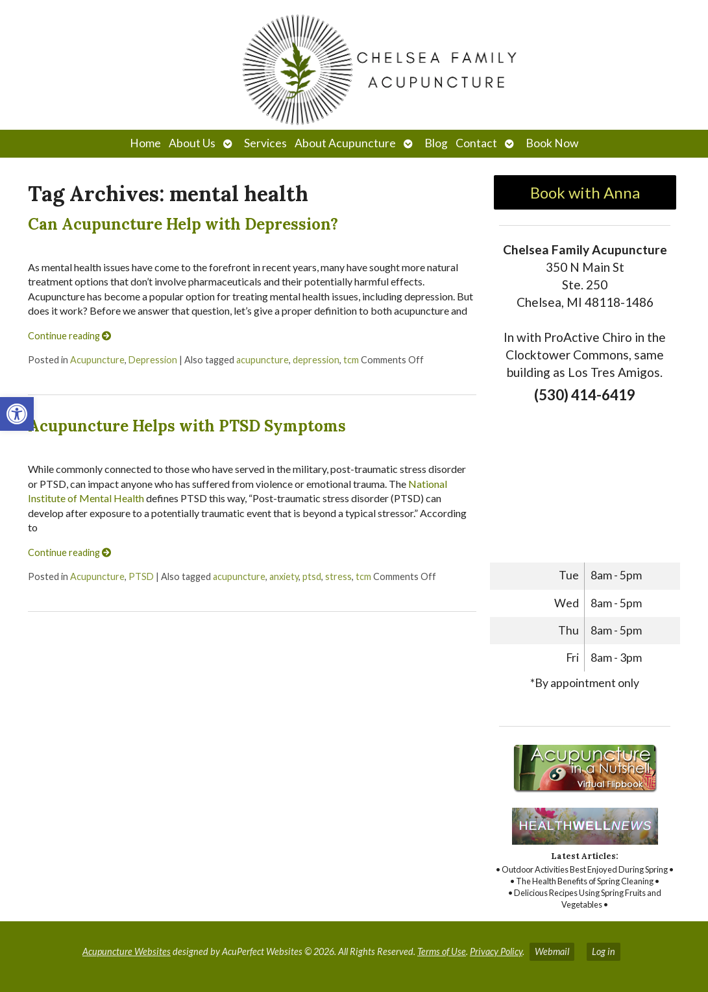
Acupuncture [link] (97, 359)
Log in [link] (603, 951)
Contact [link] (476, 143)
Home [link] (145, 143)
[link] (17, 414)
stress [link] (338, 576)
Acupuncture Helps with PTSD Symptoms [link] (187, 426)
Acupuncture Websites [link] (126, 951)
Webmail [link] (552, 951)
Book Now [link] (552, 143)
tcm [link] (351, 359)
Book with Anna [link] (585, 192)
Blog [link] (436, 143)
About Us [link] (192, 143)
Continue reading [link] (69, 335)
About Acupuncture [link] (345, 143)
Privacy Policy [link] (496, 951)
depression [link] (316, 359)
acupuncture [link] (262, 359)
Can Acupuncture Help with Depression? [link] (183, 224)
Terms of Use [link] (441, 951)
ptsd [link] (311, 576)
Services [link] (265, 143)
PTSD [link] (141, 576)
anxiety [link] (284, 576)
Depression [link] (152, 359)
